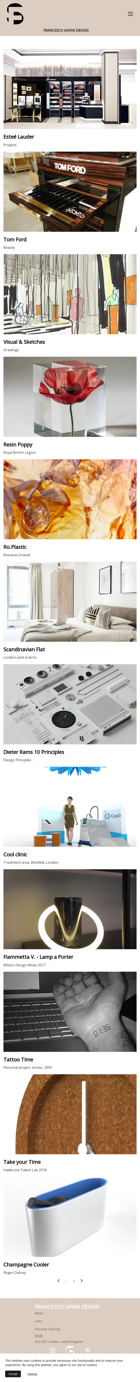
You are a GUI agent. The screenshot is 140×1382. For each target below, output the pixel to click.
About (39, 1313)
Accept (13, 1374)
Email (38, 1336)
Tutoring (54, 1330)
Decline (32, 1374)
